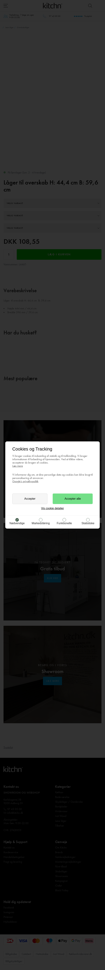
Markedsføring (41, 523)
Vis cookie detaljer (52, 508)
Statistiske (88, 523)
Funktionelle (64, 523)
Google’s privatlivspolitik (25, 481)
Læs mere (17, 466)
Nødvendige (17, 523)
